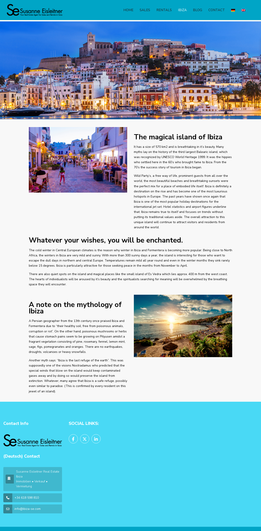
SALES (145, 10)
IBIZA (182, 10)
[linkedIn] (96, 438)
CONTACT (216, 10)
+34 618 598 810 (26, 498)
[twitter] (84, 438)
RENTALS (164, 10)
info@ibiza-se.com (27, 509)
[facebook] (73, 438)
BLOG (197, 10)
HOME (128, 10)
